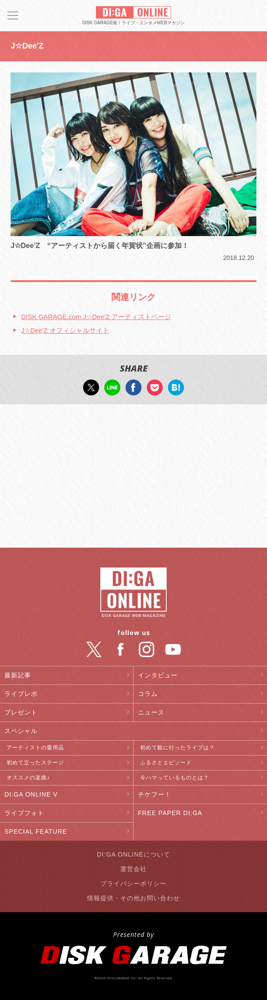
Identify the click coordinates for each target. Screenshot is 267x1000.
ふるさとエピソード (166, 762)
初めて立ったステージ (35, 762)
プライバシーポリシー (133, 883)
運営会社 (133, 868)
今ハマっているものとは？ (174, 777)
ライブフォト (24, 812)
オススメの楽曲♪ (28, 777)
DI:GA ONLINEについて (133, 854)
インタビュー (158, 675)
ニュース (151, 712)
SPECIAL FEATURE (35, 831)
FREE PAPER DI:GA (170, 812)
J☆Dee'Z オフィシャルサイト (65, 330)
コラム (148, 693)
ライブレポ (21, 693)
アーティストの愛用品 (35, 747)
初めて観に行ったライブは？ (177, 747)
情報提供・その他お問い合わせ (133, 898)
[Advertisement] (133, 477)
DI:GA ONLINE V (31, 794)
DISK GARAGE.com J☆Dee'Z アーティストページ (96, 316)
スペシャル (21, 730)
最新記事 (17, 675)
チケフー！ (154, 794)
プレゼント (21, 712)
